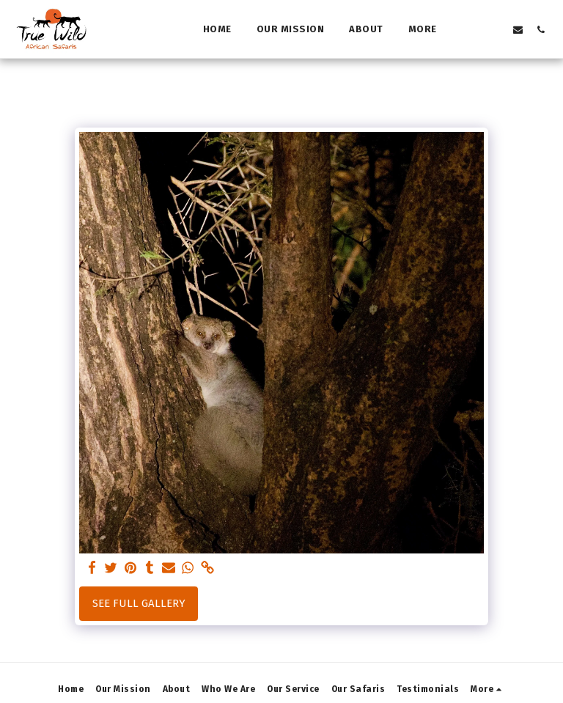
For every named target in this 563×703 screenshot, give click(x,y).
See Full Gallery (138, 603)
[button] (472, 29)
